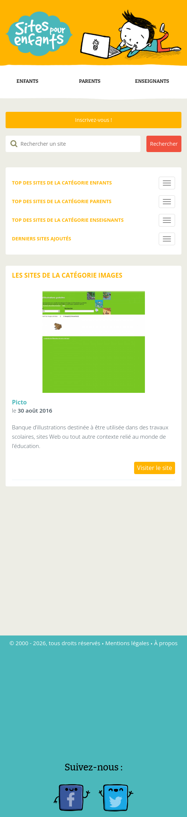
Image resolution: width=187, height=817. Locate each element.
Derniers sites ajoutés (41, 229)
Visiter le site (154, 458)
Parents (90, 72)
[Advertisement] (93, 690)
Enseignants (152, 72)
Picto (19, 393)
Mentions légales (127, 633)
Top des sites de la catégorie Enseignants (68, 210)
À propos (166, 633)
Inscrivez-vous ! (93, 110)
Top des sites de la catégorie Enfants (62, 173)
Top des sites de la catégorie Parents (61, 192)
